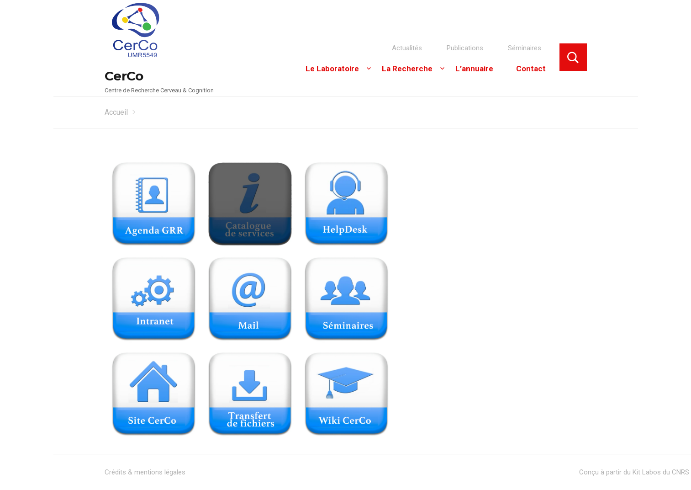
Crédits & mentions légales (145, 472)
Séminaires (524, 48)
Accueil (116, 112)
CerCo (124, 76)
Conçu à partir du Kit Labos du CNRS (634, 472)
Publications (465, 48)
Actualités (407, 48)
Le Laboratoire (332, 68)
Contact (531, 68)
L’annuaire (474, 68)
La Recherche (407, 68)
